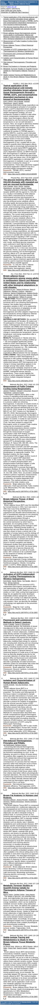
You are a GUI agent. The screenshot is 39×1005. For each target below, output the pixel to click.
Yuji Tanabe (26, 581)
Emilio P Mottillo (8, 624)
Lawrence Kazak (18, 393)
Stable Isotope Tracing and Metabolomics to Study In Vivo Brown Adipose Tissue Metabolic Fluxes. (20, 77)
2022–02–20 (11, 7)
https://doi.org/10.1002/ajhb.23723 (20, 381)
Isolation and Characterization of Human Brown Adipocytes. (19, 681)
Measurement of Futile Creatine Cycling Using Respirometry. (18, 387)
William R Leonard (26, 297)
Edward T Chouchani (24, 391)
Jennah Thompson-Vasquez (22, 295)
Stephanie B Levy (9, 289)
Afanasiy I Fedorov (18, 291)
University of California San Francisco (15, 12)
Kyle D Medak (18, 101)
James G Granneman (22, 624)
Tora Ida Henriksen (21, 685)
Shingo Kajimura (13, 583)
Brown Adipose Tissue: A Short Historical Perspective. (18, 500)
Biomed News (11, 3)
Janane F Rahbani (9, 391)
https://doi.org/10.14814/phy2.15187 (21, 270)
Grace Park (12, 948)
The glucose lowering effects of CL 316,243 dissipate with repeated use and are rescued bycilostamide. (19, 29)
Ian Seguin (16, 188)
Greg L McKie (8, 101)
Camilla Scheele (8, 685)
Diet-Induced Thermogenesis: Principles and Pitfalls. (17, 742)
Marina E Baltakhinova (18, 293)
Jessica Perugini (22, 800)
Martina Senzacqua (17, 801)
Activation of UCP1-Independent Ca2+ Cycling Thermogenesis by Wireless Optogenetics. (20, 50)
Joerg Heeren (30, 894)
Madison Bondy (32, 293)
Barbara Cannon (21, 745)
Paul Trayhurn (8, 503)
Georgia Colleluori (9, 800)
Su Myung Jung (8, 946)
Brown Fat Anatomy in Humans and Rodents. (20, 66)
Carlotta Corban (19, 894)
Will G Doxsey (28, 946)
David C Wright (18, 103)
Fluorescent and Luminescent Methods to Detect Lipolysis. (17, 621)
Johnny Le (18, 946)
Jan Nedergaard (8, 745)
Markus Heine (8, 894)
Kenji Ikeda (7, 581)
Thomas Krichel (26, 1002)
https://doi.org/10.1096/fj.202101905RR (22, 174)
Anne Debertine (13, 297)
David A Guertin (22, 948)
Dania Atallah (7, 295)
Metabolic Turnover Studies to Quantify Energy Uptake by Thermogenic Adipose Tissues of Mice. (20, 70)
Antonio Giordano (31, 801)
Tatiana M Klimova (22, 289)
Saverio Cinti (7, 803)
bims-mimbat (3, 3)
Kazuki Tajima (16, 581)
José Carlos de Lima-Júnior (11, 10)
